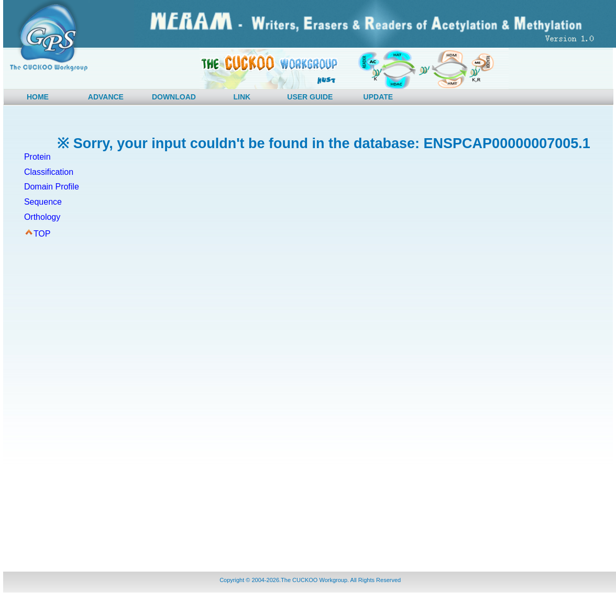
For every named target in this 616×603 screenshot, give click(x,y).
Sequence (43, 201)
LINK (242, 97)
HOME (38, 97)
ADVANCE (106, 97)
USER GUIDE (310, 97)
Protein (37, 156)
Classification (48, 172)
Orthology (42, 217)
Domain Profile (51, 186)
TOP (42, 233)
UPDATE (378, 97)
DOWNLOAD (174, 97)
